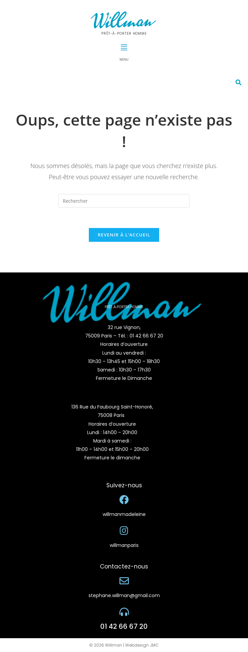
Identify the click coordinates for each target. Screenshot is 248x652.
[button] (124, 47)
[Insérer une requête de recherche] (123, 200)
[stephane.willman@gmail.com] (124, 581)
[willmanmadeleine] (124, 499)
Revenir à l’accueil (124, 235)
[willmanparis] (124, 530)
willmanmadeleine (124, 514)
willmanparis (124, 545)
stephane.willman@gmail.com (124, 595)
